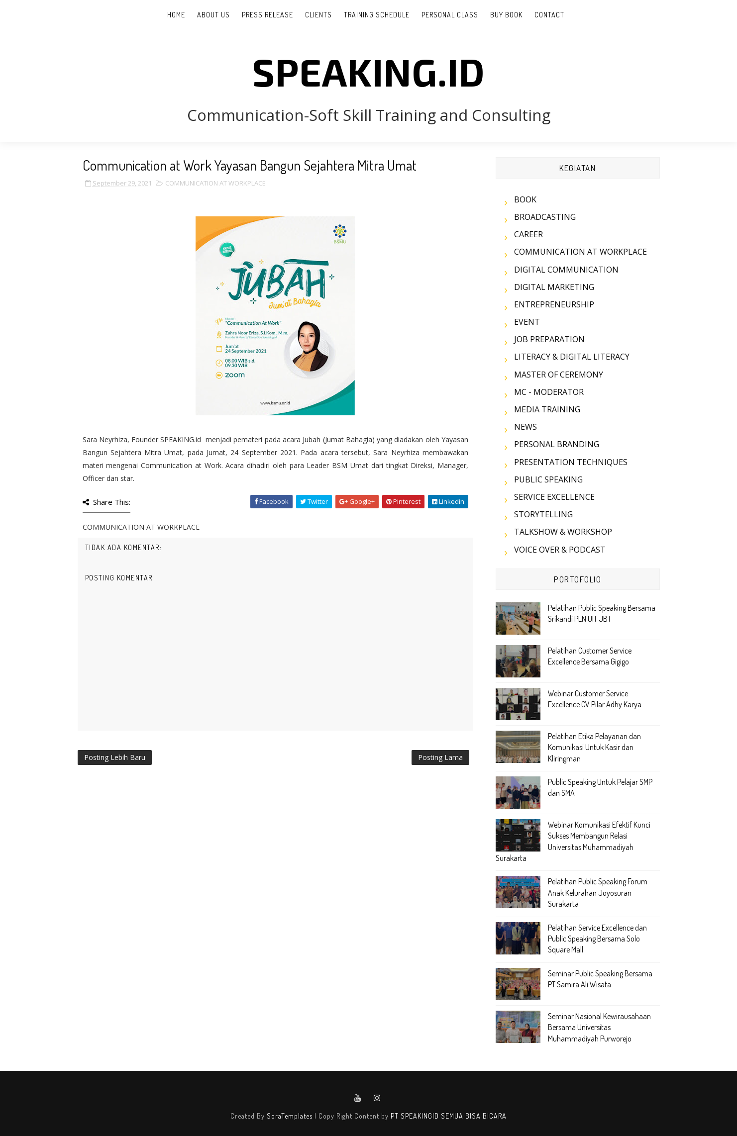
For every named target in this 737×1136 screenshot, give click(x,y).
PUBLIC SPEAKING (548, 479)
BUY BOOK (506, 14)
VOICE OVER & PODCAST (560, 549)
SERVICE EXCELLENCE (554, 496)
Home (176, 14)
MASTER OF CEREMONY (558, 374)
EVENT (527, 321)
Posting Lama (440, 757)
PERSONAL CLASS (449, 14)
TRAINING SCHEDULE (377, 14)
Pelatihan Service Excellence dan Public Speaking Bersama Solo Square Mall (597, 939)
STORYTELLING (543, 514)
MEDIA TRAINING (547, 409)
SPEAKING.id (368, 71)
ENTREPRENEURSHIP (554, 304)
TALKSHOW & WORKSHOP (563, 531)
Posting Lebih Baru (114, 757)
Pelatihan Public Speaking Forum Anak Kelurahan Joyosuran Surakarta (597, 892)
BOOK (525, 199)
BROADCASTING (545, 216)
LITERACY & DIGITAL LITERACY (572, 356)
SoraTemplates (290, 1116)
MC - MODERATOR (549, 391)
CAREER (528, 234)
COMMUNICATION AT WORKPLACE (215, 183)
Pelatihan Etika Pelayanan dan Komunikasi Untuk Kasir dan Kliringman (594, 747)
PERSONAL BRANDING (556, 444)
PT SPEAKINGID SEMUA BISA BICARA (449, 1116)
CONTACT (549, 14)
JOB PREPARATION (549, 339)
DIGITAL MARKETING (554, 287)
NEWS (525, 426)
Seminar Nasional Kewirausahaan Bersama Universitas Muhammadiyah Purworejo (599, 1027)
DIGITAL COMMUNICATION (566, 269)
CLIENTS (318, 14)
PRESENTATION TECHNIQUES (571, 462)
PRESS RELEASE (267, 14)
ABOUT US (213, 14)
